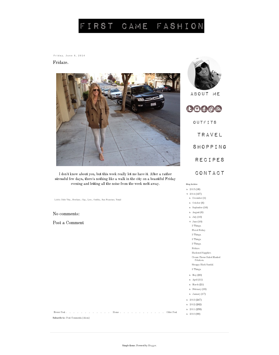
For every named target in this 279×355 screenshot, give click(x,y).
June (195, 222)
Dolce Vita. (66, 200)
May (194, 275)
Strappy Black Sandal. (203, 265)
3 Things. (196, 226)
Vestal (118, 200)
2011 (193, 309)
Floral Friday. (199, 230)
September (197, 208)
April (195, 280)
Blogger (152, 346)
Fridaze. (196, 248)
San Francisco (108, 200)
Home (116, 312)
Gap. (84, 200)
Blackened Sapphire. (201, 253)
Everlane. (76, 200)
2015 (193, 189)
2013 (193, 300)
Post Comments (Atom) (78, 318)
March (195, 285)
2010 (193, 314)
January (196, 294)
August (196, 212)
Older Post (171, 312)
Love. (89, 200)
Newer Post (59, 312)
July (194, 217)
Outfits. (96, 200)
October (196, 203)
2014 (193, 194)
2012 (193, 305)
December (197, 198)
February (197, 289)
